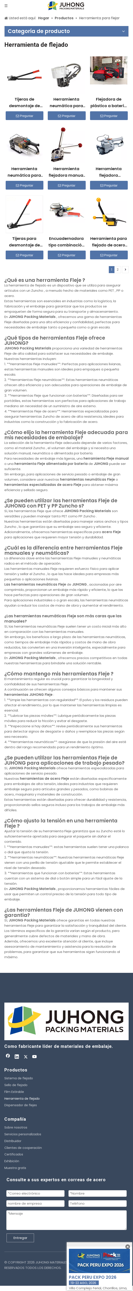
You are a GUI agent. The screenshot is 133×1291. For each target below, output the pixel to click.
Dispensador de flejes (20, 1105)
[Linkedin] (16, 1057)
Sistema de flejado (18, 1078)
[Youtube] (34, 1057)
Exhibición (11, 1161)
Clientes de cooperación (23, 1148)
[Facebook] (7, 1057)
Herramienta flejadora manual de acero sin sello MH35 (66, 172)
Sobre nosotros (15, 1127)
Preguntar (24, 116)
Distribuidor (12, 1141)
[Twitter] (25, 1057)
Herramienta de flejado (22, 1098)
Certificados (13, 1154)
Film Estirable (14, 1092)
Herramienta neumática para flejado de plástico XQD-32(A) (24, 172)
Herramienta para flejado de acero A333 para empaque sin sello (108, 242)
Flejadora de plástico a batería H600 (108, 102)
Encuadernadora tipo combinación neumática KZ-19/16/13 (66, 242)
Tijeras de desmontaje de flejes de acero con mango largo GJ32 (24, 102)
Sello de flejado (15, 1085)
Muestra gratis (15, 1168)
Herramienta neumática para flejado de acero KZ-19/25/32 (66, 102)
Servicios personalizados (22, 1134)
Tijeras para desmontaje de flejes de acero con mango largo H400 (24, 242)
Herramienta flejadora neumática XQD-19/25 (108, 172)
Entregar (20, 1237)
